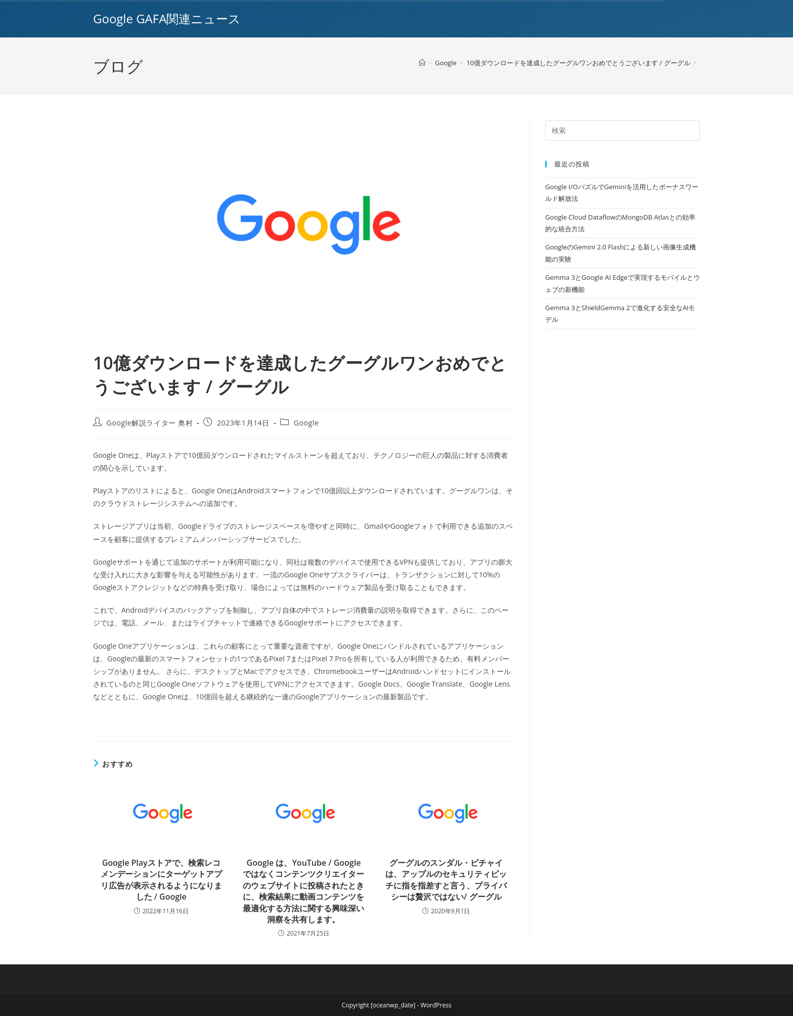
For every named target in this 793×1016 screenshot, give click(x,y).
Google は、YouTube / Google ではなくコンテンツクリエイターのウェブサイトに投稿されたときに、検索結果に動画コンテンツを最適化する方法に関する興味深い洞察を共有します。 (303, 891)
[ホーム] (422, 62)
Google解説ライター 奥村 (150, 423)
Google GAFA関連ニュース (167, 18)
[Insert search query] (622, 130)
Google (306, 423)
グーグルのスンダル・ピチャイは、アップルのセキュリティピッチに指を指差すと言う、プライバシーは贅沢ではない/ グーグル (446, 879)
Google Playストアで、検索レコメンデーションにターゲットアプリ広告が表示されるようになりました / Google (161, 879)
